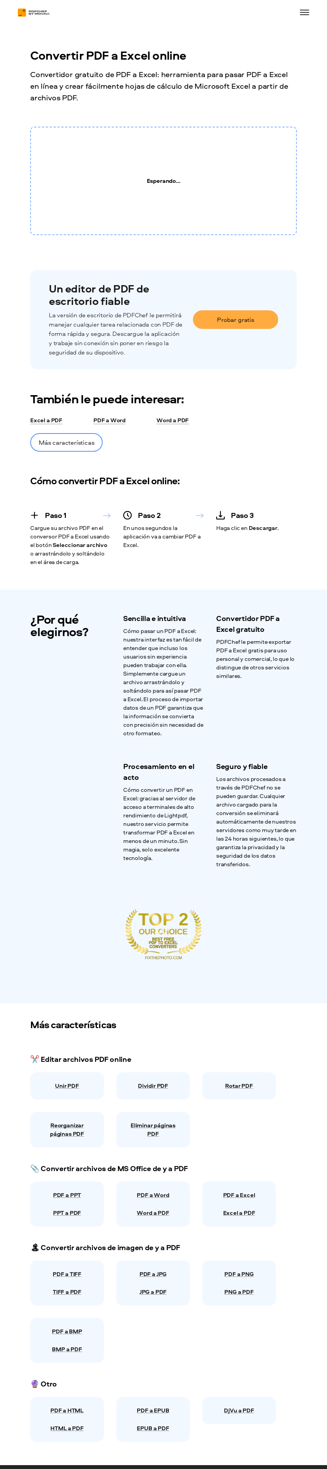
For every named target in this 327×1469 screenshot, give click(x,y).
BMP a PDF (67, 1349)
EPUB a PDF (153, 1428)
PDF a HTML (67, 1410)
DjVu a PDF (239, 1410)
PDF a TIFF (67, 1274)
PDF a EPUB (153, 1410)
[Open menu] (304, 12)
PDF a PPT (67, 1195)
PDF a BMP (67, 1331)
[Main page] (37, 13)
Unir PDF (67, 1086)
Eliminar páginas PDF (153, 1129)
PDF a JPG (153, 1274)
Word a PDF (173, 420)
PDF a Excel (239, 1195)
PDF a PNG (238, 1274)
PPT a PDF (67, 1213)
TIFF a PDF (67, 1292)
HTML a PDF (66, 1428)
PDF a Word (109, 420)
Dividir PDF (153, 1086)
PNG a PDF (238, 1292)
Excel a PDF (46, 420)
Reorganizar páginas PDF (67, 1129)
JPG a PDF (153, 1292)
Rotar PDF (239, 1086)
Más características (66, 442)
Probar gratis (235, 319)
